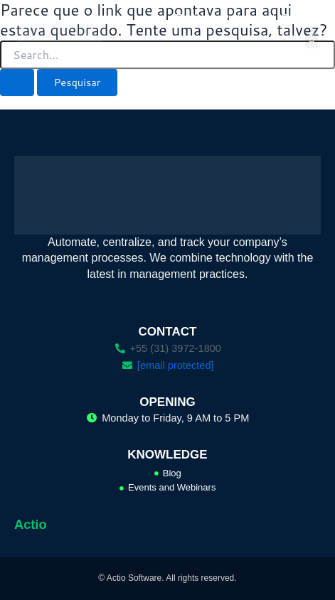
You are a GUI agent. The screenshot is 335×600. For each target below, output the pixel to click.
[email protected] (175, 365)
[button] (311, 37)
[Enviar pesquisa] (17, 83)
